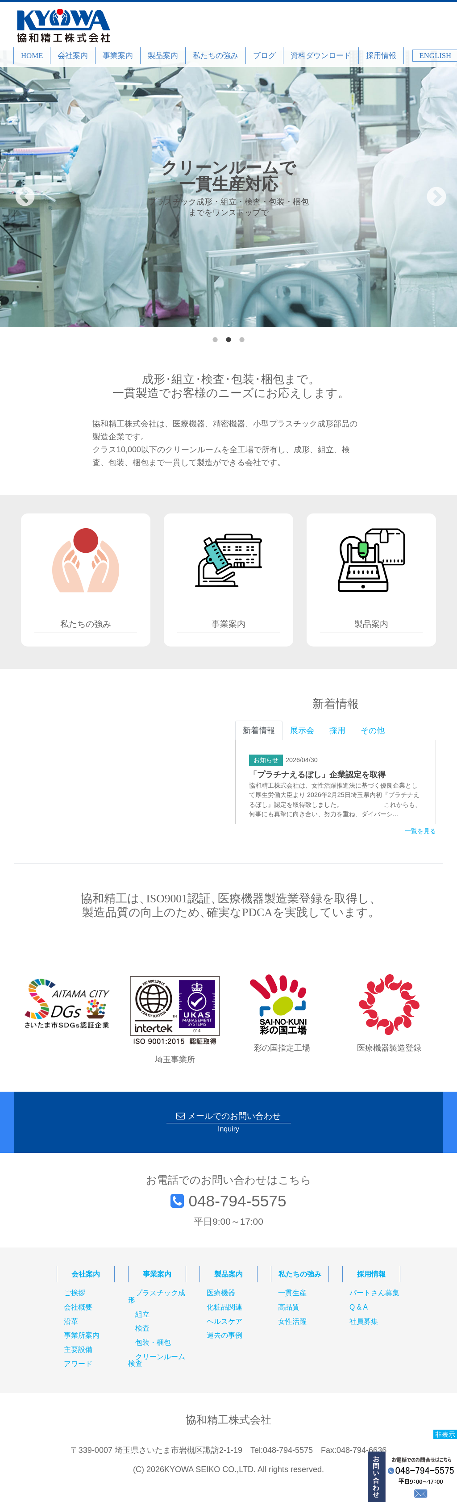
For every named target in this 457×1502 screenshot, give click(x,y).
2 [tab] (228, 337)
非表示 (445, 1434)
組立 (142, 1314)
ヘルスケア (224, 1321)
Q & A (358, 1307)
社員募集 (363, 1321)
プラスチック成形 (156, 1297)
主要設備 (78, 1349)
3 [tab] (241, 337)
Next (429, 190)
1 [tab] (215, 337)
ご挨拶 (74, 1293)
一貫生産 (292, 1293)
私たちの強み (215, 55)
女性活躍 (292, 1321)
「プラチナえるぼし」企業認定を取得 (317, 774)
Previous (18, 190)
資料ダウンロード (321, 55)
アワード (78, 1364)
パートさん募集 (374, 1293)
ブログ (264, 55)
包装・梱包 (153, 1342)
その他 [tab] (373, 730)
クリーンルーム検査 (156, 1360)
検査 (142, 1328)
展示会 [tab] (302, 730)
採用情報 (381, 55)
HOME (32, 55)
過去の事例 (224, 1335)
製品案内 (163, 55)
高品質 (288, 1307)
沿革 (71, 1321)
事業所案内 (82, 1335)
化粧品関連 (224, 1307)
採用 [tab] (337, 730)
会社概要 (78, 1307)
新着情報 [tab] (259, 730)
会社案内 (73, 55)
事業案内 (118, 55)
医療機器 (221, 1293)
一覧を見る (420, 831)
